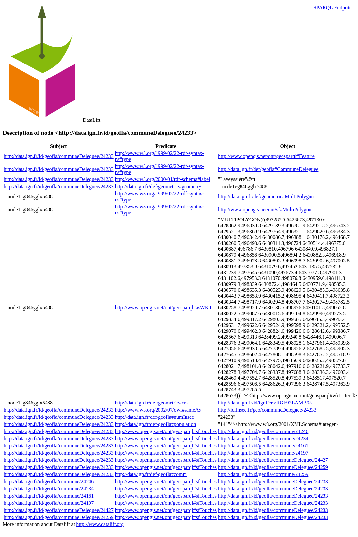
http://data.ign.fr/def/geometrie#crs (151, 402)
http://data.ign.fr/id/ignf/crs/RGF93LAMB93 (265, 402)
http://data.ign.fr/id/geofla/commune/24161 (263, 445)
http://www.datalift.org (100, 524)
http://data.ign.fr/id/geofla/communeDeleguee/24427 (273, 460)
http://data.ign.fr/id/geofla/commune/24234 (263, 438)
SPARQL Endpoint (333, 7)
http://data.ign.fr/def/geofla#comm (151, 474)
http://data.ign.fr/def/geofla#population (155, 424)
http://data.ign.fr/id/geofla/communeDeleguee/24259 (273, 467)
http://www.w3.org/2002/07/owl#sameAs (158, 410)
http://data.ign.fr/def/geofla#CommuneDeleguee (268, 169)
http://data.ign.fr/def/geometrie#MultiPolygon (266, 196)
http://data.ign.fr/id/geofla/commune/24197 (263, 453)
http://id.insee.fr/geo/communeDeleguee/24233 (267, 410)
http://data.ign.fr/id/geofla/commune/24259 (263, 474)
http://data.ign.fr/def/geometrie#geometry (158, 186)
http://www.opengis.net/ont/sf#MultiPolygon (264, 209)
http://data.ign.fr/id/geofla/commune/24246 (263, 431)
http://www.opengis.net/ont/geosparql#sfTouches (166, 431)
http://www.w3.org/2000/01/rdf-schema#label (162, 179)
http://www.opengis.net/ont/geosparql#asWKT (163, 307)
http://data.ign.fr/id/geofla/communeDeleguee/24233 (59, 156)
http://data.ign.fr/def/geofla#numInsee (154, 417)
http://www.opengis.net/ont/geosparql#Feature (266, 156)
